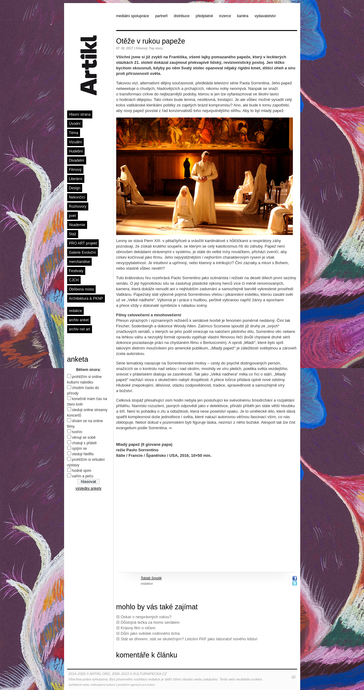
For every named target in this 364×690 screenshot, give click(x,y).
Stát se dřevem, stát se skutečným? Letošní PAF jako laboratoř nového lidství (189, 639)
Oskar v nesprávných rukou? (146, 617)
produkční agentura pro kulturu (136, 684)
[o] (293, 676)
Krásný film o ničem (138, 628)
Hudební (76, 151)
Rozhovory (77, 206)
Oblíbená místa (81, 289)
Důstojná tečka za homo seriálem (150, 622)
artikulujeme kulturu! (103, 684)
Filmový (75, 170)
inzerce (225, 16)
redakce (75, 311)
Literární (75, 179)
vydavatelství (265, 16)
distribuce (182, 16)
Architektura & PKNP (86, 298)
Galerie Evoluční (82, 252)
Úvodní (75, 123)
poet (72, 216)
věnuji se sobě (84, 437)
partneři (161, 16)
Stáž (72, 234)
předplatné (204, 16)
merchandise (79, 262)
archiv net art (79, 329)
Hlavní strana (80, 114)
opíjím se (79, 448)
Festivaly (76, 271)
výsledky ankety (88, 488)
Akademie (77, 225)
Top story (156, 48)
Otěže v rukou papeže (150, 41)
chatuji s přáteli (84, 443)
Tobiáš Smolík (151, 578)
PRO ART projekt (83, 243)
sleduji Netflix (83, 454)
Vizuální (75, 142)
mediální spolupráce (132, 16)
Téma (74, 133)
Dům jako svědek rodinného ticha (150, 633)
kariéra (242, 16)
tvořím (77, 432)
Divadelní (76, 160)
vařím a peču (82, 476)
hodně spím (81, 470)
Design (74, 188)
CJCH (74, 280)
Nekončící (77, 197)
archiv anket (79, 320)
